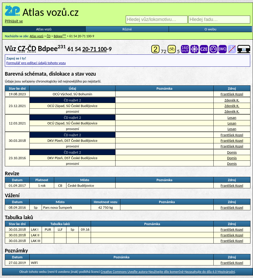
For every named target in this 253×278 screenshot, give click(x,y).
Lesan (232, 117)
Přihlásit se (14, 21)
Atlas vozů (44, 29)
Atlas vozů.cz (50, 12)
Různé (127, 29)
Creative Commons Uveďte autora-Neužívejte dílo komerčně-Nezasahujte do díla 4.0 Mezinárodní (168, 272)
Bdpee (60, 36)
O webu (210, 29)
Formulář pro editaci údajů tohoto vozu (36, 63)
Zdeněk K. (231, 100)
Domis (232, 152)
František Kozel (232, 94)
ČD (49, 36)
